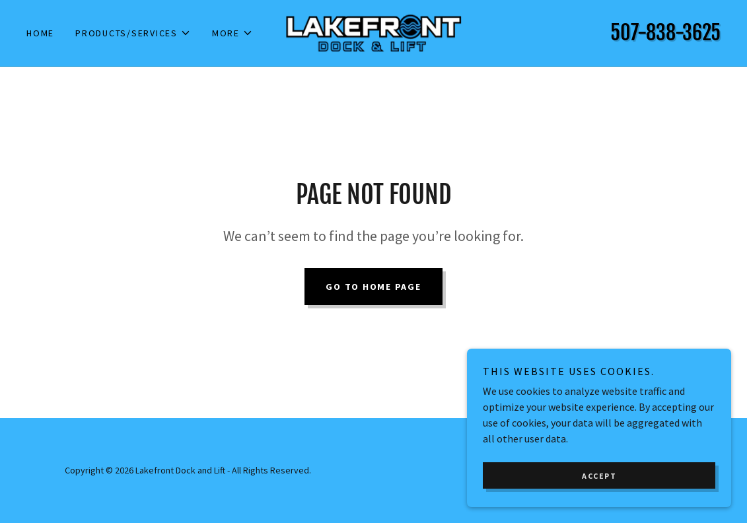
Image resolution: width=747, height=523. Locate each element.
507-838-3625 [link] (665, 32)
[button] (133, 33)
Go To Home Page (373, 287)
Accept (599, 476)
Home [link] (40, 33)
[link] (373, 31)
